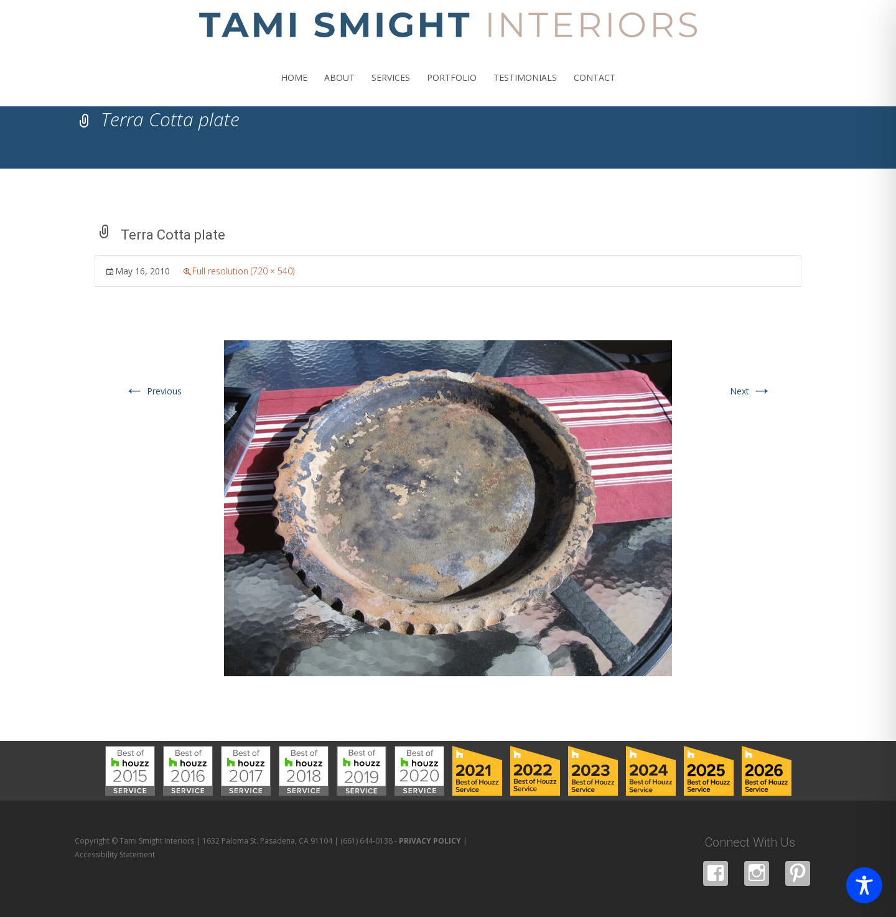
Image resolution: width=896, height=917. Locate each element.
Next (751, 391)
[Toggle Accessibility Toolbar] (864, 885)
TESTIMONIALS (525, 89)
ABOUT (339, 89)
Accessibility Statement (115, 854)
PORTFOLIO (452, 89)
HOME (294, 89)
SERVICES (390, 89)
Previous (153, 391)
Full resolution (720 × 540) (243, 271)
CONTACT (594, 89)
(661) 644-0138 (366, 841)
